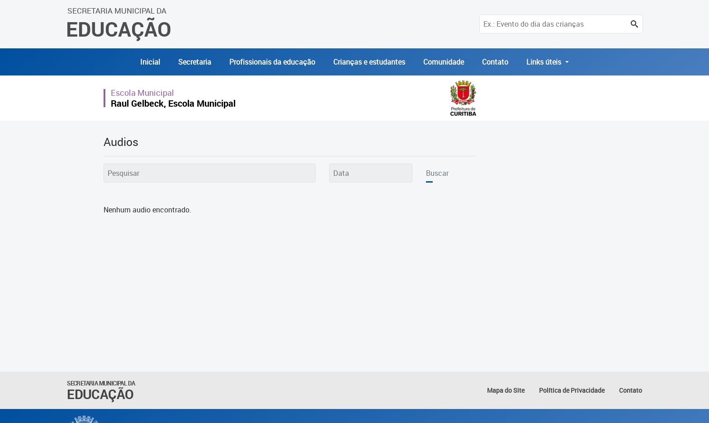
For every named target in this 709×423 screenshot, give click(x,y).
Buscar (437, 173)
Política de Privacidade (572, 390)
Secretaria (194, 62)
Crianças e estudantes (369, 62)
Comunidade (443, 62)
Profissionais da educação (272, 62)
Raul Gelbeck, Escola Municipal (173, 103)
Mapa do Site (506, 390)
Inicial (150, 62)
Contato (495, 62)
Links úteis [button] (544, 62)
